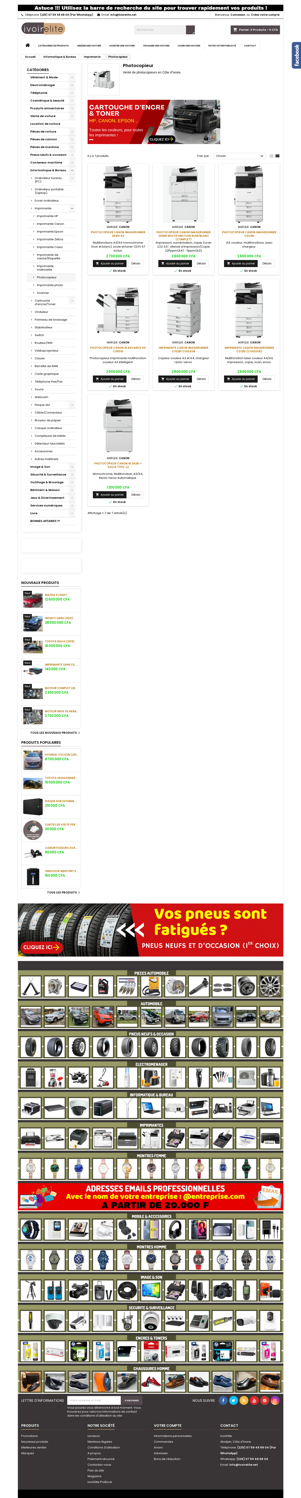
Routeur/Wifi (43, 343)
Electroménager (42, 85)
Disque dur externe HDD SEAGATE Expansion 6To (62, 801)
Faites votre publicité (222, 45)
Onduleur (41, 312)
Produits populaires (41, 742)
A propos (94, 1453)
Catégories (38, 69)
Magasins (95, 1476)
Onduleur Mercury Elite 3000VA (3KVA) (62, 871)
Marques (27, 1453)
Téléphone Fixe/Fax (48, 381)
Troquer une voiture (156, 45)
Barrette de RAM (46, 366)
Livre (33, 513)
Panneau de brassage (51, 320)
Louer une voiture (189, 45)
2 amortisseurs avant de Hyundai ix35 (62, 847)
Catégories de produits (53, 45)
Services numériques (46, 505)
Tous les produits (64, 893)
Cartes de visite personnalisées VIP (62, 824)
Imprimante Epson (50, 231)
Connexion (237, 15)
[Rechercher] (164, 29)
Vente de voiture (43, 116)
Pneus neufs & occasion (48, 155)
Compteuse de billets (50, 436)
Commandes (163, 1442)
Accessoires (44, 451)
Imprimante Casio (50, 247)
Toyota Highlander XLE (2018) (62, 777)
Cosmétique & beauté (47, 100)
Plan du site (96, 1470)
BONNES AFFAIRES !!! (45, 521)
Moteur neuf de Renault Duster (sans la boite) (62, 711)
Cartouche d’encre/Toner (45, 302)
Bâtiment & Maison (45, 490)
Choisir (240, 156)
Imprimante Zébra (50, 239)
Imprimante (43, 208)
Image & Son (40, 467)
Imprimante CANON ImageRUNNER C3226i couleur (183, 349)
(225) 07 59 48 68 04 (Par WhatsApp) (66, 15)
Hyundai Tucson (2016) (62, 754)
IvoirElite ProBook (100, 1482)
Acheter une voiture (122, 45)
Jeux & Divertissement (47, 498)
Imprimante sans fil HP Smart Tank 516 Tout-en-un (62, 664)
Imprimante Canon (50, 224)
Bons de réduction (167, 1459)
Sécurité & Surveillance (48, 474)
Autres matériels (46, 459)
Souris (39, 389)
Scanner (43, 293)
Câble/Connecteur (48, 412)
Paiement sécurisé (101, 1459)
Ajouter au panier (110, 263)
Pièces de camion (43, 139)
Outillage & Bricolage (46, 482)
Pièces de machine (44, 147)
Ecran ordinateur (47, 200)
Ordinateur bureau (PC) (48, 180)
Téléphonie (38, 93)
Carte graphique (47, 374)
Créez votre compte (265, 15)
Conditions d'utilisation (104, 1447)
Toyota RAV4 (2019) (60, 641)
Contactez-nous (99, 1465)
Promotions (29, 1436)
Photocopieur (47, 277)
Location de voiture (45, 124)
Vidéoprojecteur (47, 351)
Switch (39, 335)
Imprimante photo (50, 285)
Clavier (40, 358)
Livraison (94, 1436)
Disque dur (42, 405)
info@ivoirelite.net (123, 15)
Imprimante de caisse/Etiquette (48, 256)
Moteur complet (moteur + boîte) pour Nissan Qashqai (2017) (62, 688)
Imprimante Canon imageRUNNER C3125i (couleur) (249, 349)
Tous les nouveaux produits (55, 733)
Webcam (41, 397)
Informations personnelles (173, 1436)
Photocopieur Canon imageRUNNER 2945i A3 (118, 234)
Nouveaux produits (40, 582)
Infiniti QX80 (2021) (59, 618)
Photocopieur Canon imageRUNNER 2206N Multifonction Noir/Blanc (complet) (183, 235)
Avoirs (158, 1447)
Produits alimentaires (47, 108)
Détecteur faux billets (50, 443)
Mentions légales (100, 1442)
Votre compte (167, 1425)
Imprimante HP (47, 216)
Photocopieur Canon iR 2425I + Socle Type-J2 (118, 465)
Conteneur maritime (46, 162)
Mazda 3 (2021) (56, 594)
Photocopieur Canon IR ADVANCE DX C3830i (118, 349)
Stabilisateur (44, 327)
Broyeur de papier (48, 420)
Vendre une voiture (89, 45)
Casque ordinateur (48, 428)
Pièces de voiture (43, 131)
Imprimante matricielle (45, 268)
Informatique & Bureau (48, 170)
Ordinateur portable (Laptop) (49, 191)
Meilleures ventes (33, 1447)
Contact (250, 45)
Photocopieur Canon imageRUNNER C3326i (249, 234)
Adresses (161, 1453)
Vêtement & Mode (44, 77)
